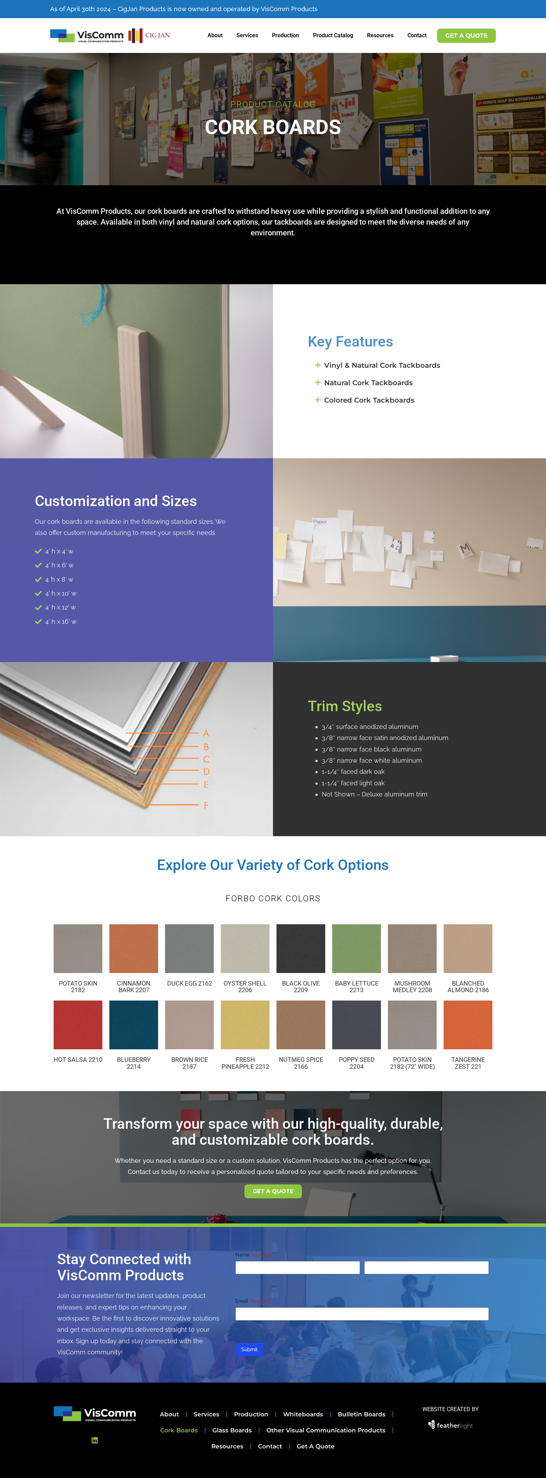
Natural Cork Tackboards (368, 383)
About (215, 35)
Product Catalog (333, 35)
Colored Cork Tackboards (369, 400)
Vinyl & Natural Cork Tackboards (382, 365)
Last (368, 1280)
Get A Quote (316, 1446)
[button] (409, 365)
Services (247, 35)
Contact (417, 35)
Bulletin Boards (361, 1414)
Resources (380, 35)
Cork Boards (179, 1430)
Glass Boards (232, 1430)
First (239, 1280)
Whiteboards (303, 1414)
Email (252, 1301)
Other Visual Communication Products (325, 1430)
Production (285, 35)
